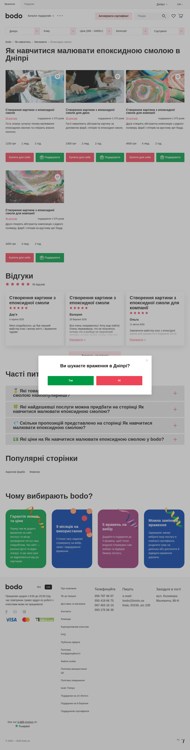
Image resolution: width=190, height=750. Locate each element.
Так (71, 380)
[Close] (147, 360)
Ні (119, 380)
